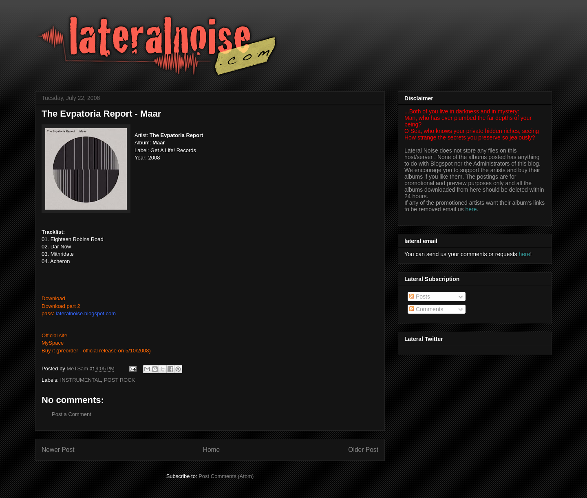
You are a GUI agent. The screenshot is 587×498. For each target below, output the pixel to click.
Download (53, 298)
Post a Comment (71, 414)
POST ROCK (119, 380)
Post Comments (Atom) (226, 476)
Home (211, 449)
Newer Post (58, 449)
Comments (426, 309)
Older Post (363, 449)
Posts (419, 296)
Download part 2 (61, 306)
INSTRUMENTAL (80, 380)
